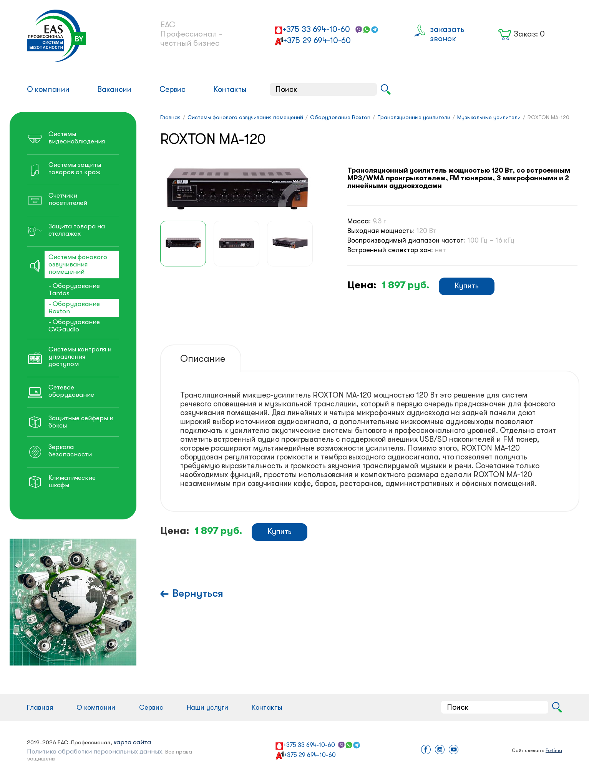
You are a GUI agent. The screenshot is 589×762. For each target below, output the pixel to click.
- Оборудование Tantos (74, 289)
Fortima (554, 750)
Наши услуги (207, 707)
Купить (467, 285)
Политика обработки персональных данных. (95, 751)
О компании (48, 89)
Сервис (172, 89)
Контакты (230, 89)
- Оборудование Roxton (74, 307)
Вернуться (198, 593)
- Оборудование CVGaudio (74, 325)
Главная (40, 707)
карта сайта (132, 742)
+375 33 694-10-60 (316, 29)
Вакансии (114, 89)
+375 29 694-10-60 (317, 40)
